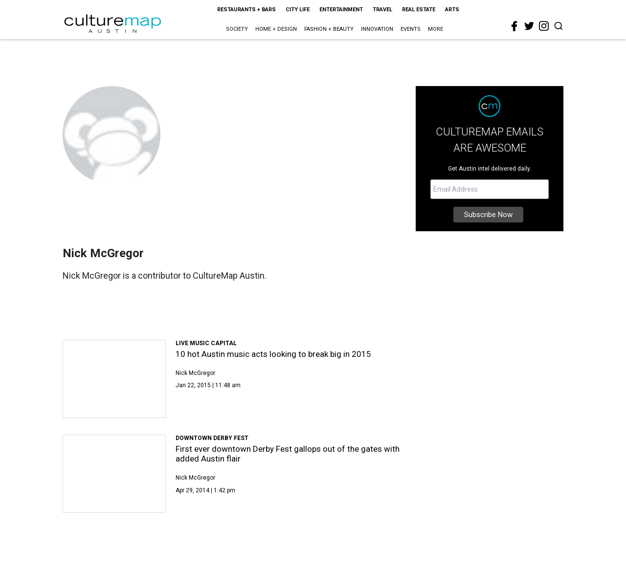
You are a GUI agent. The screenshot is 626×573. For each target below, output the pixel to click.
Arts (452, 9)
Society (237, 29)
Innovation (377, 29)
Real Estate (418, 9)
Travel (382, 9)
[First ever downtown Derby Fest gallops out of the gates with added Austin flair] (114, 474)
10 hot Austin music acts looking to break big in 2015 (273, 354)
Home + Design (276, 29)
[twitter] (529, 26)
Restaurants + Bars (246, 9)
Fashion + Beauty (329, 29)
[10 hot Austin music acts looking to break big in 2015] (114, 379)
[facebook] (514, 26)
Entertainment (341, 9)
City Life (298, 9)
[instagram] (544, 26)
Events (411, 29)
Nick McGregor (195, 373)
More (435, 29)
